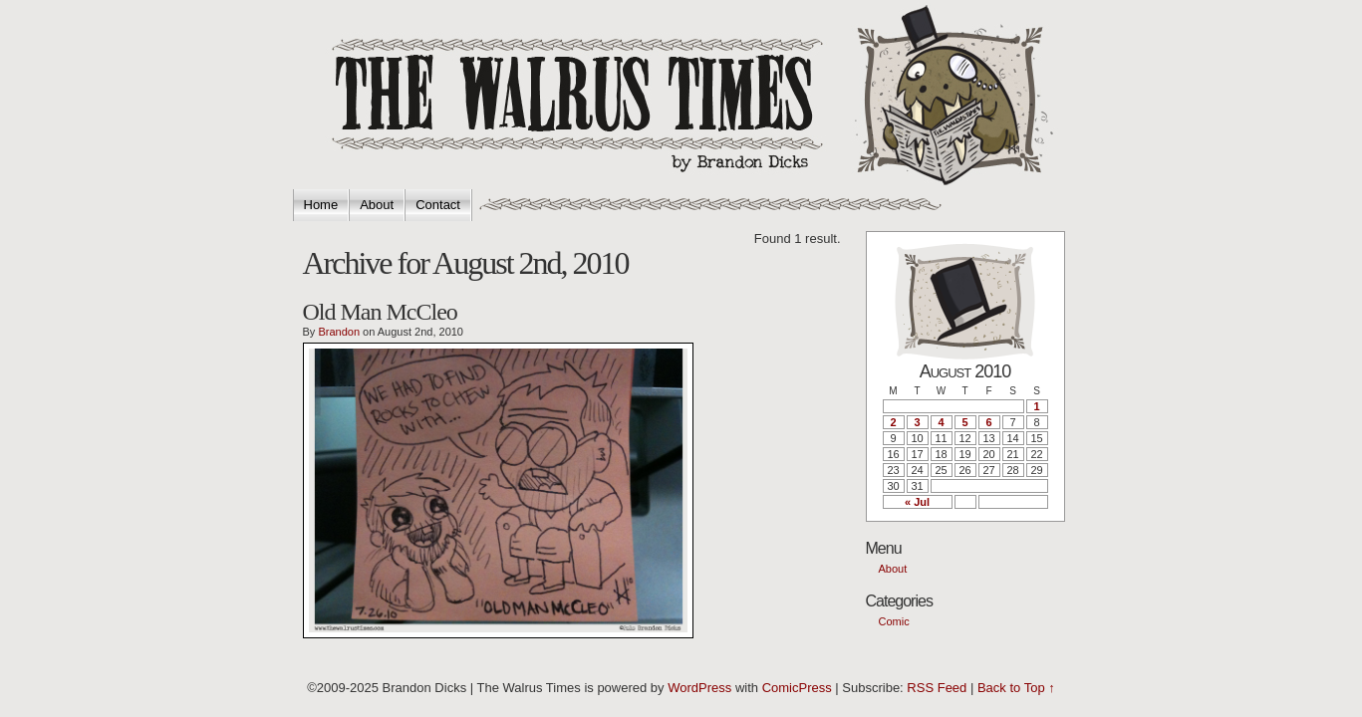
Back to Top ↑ (1016, 687)
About (377, 204)
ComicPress (797, 687)
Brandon (339, 332)
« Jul (917, 502)
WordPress (699, 687)
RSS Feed (936, 687)
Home (321, 204)
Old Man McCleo (380, 312)
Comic (894, 621)
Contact (437, 204)
